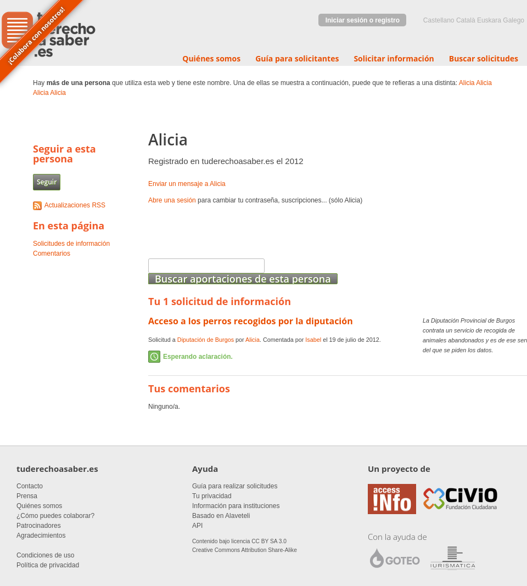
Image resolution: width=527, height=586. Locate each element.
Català (465, 20)
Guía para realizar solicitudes (234, 486)
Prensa (26, 496)
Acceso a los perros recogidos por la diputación (250, 321)
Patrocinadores (38, 525)
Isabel (313, 339)
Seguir (47, 182)
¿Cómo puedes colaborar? (55, 516)
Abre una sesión (172, 200)
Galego (513, 20)
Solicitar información (394, 58)
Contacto (29, 486)
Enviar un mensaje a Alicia (187, 184)
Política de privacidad (47, 565)
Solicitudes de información (71, 243)
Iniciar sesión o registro (363, 20)
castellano (439, 20)
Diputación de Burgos (205, 339)
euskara (489, 20)
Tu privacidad (212, 496)
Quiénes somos (211, 58)
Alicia (467, 83)
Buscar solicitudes (483, 58)
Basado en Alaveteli (221, 516)
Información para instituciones (235, 506)
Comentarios (51, 253)
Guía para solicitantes (297, 58)
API (197, 525)
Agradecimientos (40, 535)
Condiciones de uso (45, 555)
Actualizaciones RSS (74, 205)
